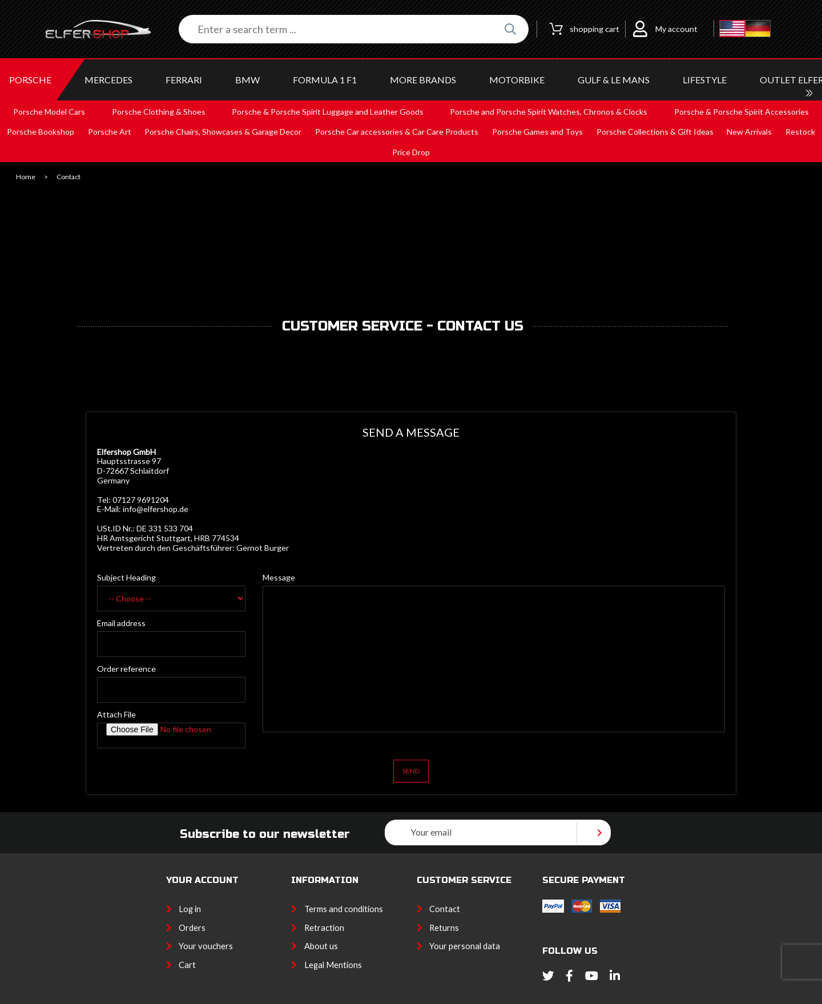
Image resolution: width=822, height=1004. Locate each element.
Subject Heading (126, 577)
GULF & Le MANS (614, 79)
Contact (444, 909)
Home (25, 177)
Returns (444, 927)
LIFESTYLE (705, 79)
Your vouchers (206, 946)
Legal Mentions (333, 964)
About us (321, 946)
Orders (192, 927)
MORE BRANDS (423, 79)
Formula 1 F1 (325, 79)
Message (279, 577)
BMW (247, 79)
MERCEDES (108, 79)
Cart (187, 964)
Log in (190, 909)
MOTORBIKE (517, 79)
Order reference (126, 669)
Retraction (324, 927)
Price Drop (411, 152)
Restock (800, 131)
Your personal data (464, 946)
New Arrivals (749, 131)
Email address (121, 623)
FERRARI (184, 79)
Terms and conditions (343, 909)
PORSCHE (30, 79)
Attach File (116, 714)
